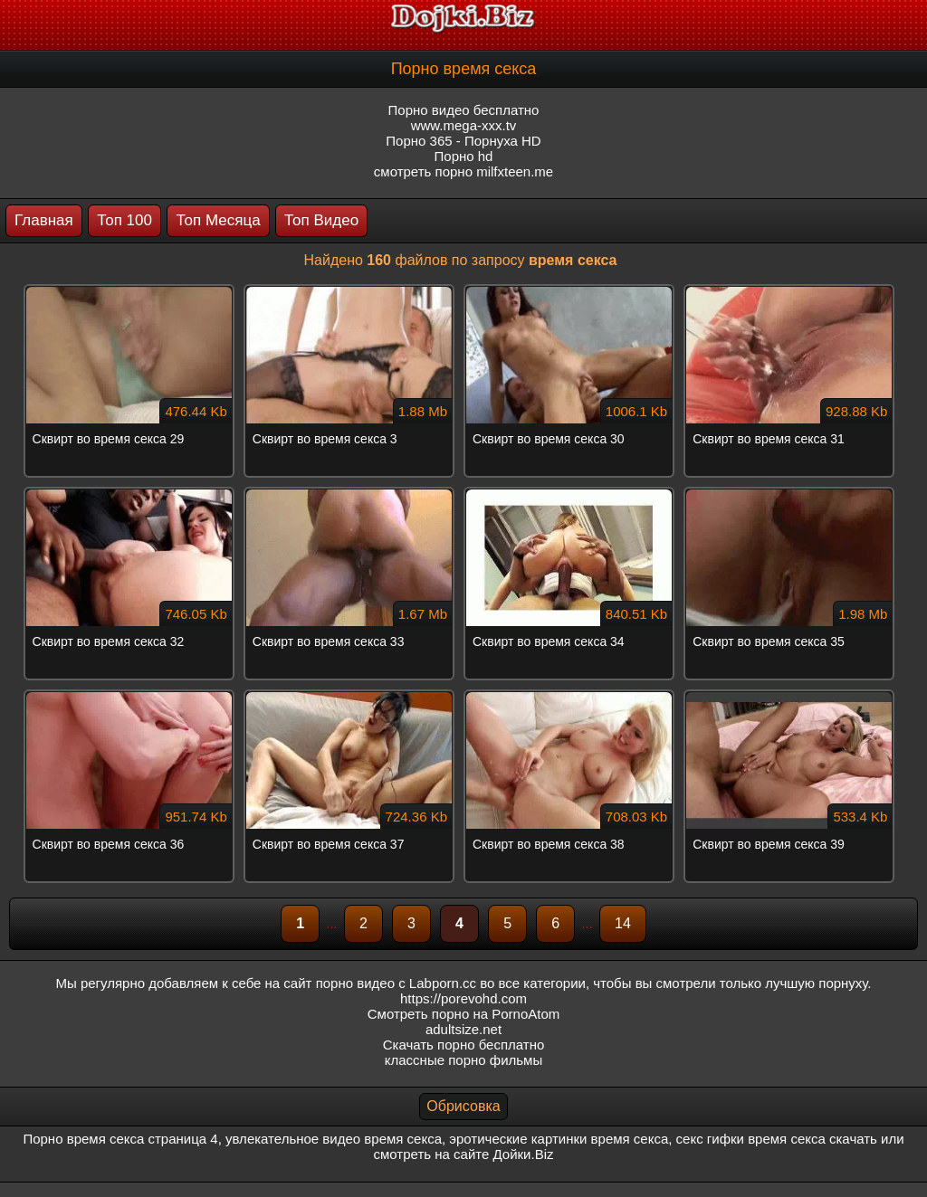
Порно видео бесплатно (464, 110)
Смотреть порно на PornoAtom (464, 1013)
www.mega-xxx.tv (464, 125)
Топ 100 (124, 220)
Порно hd (464, 156)
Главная (43, 220)
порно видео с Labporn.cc (396, 983)
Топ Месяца (218, 220)
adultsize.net (463, 1029)
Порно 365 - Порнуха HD (463, 140)
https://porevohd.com (463, 998)
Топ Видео (321, 220)
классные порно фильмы (463, 1060)
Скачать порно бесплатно (464, 1044)
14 (623, 923)
